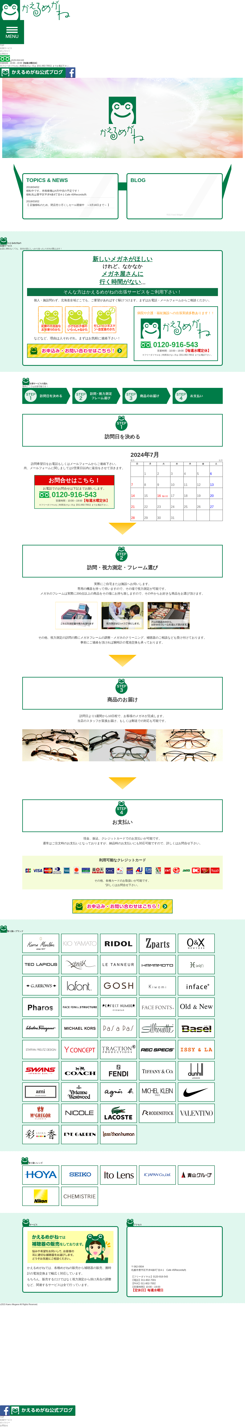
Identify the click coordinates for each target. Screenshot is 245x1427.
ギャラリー (5, 51)
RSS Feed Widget (175, 215)
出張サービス (6, 48)
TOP (2, 45)
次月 (221, 460)
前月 (133, 460)
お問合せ (4, 54)
